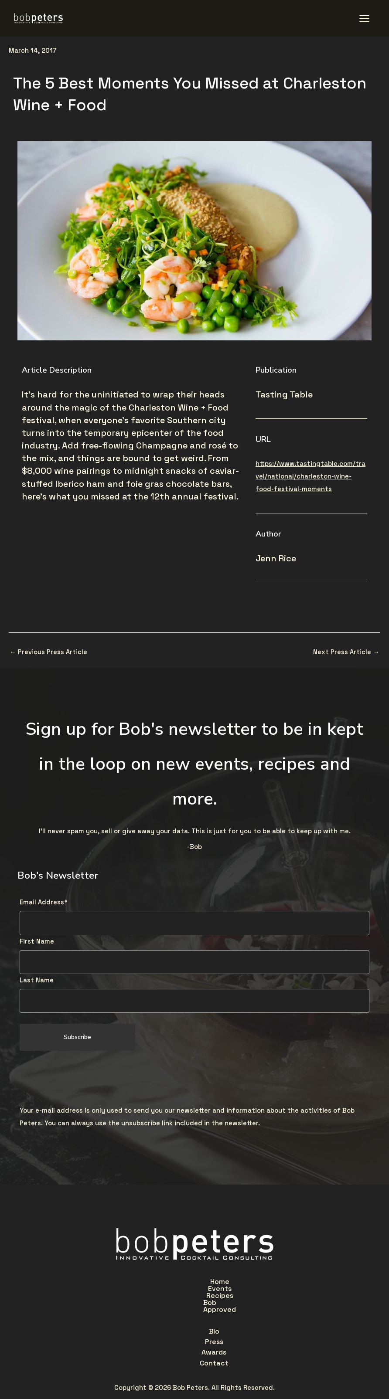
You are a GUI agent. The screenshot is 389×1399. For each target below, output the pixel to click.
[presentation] (86, 1077)
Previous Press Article (48, 650)
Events (158, 1280)
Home (119, 1280)
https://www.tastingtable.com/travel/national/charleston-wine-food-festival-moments (310, 474)
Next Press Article (346, 650)
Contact (247, 1300)
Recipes (201, 1280)
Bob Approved (256, 1280)
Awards (203, 1300)
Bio (132, 1300)
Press (164, 1300)
